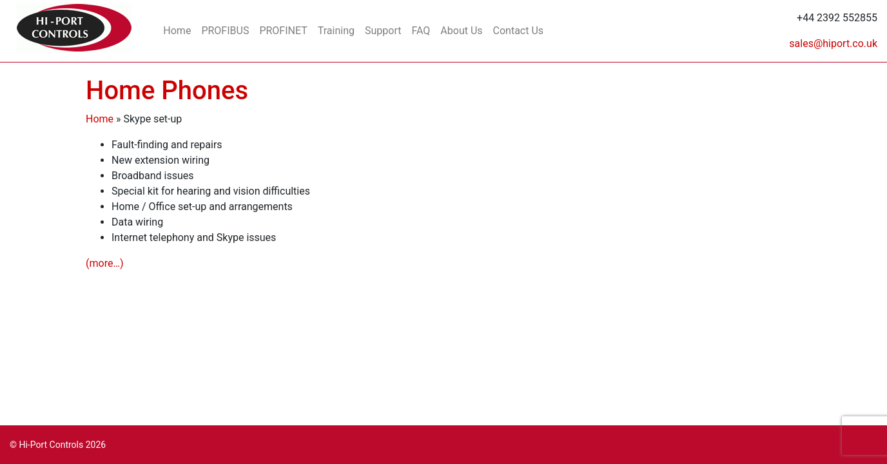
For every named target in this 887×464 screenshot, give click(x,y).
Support (383, 30)
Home (177, 30)
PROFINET (283, 30)
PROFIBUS (225, 30)
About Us (461, 30)
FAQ (420, 30)
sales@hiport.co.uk (833, 43)
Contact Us (518, 30)
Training (336, 30)
